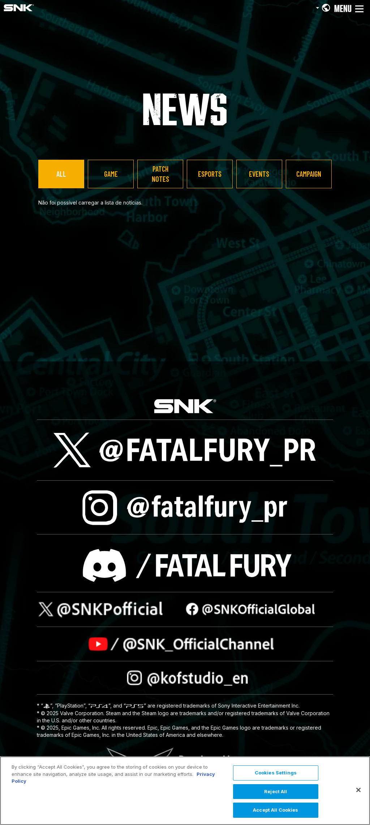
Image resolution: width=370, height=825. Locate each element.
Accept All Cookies (275, 810)
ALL (61, 173)
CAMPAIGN (308, 173)
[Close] (358, 790)
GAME (111, 173)
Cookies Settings (276, 772)
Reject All (275, 791)
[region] (185, 790)
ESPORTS (209, 173)
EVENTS (259, 173)
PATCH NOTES (160, 174)
